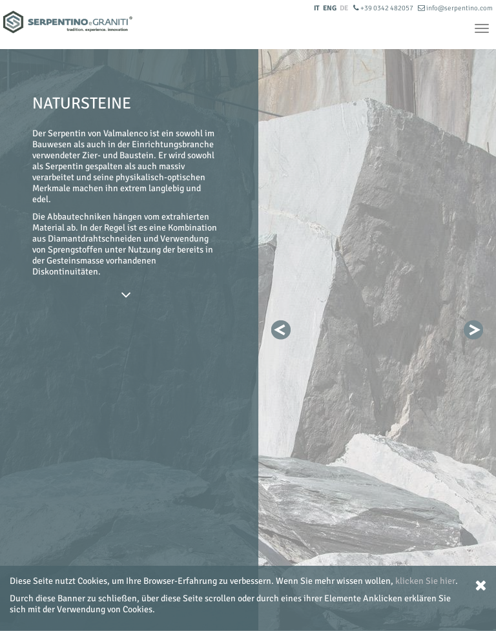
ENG (329, 8)
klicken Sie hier (425, 580)
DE (344, 8)
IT (317, 8)
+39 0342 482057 (384, 8)
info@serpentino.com (455, 8)
